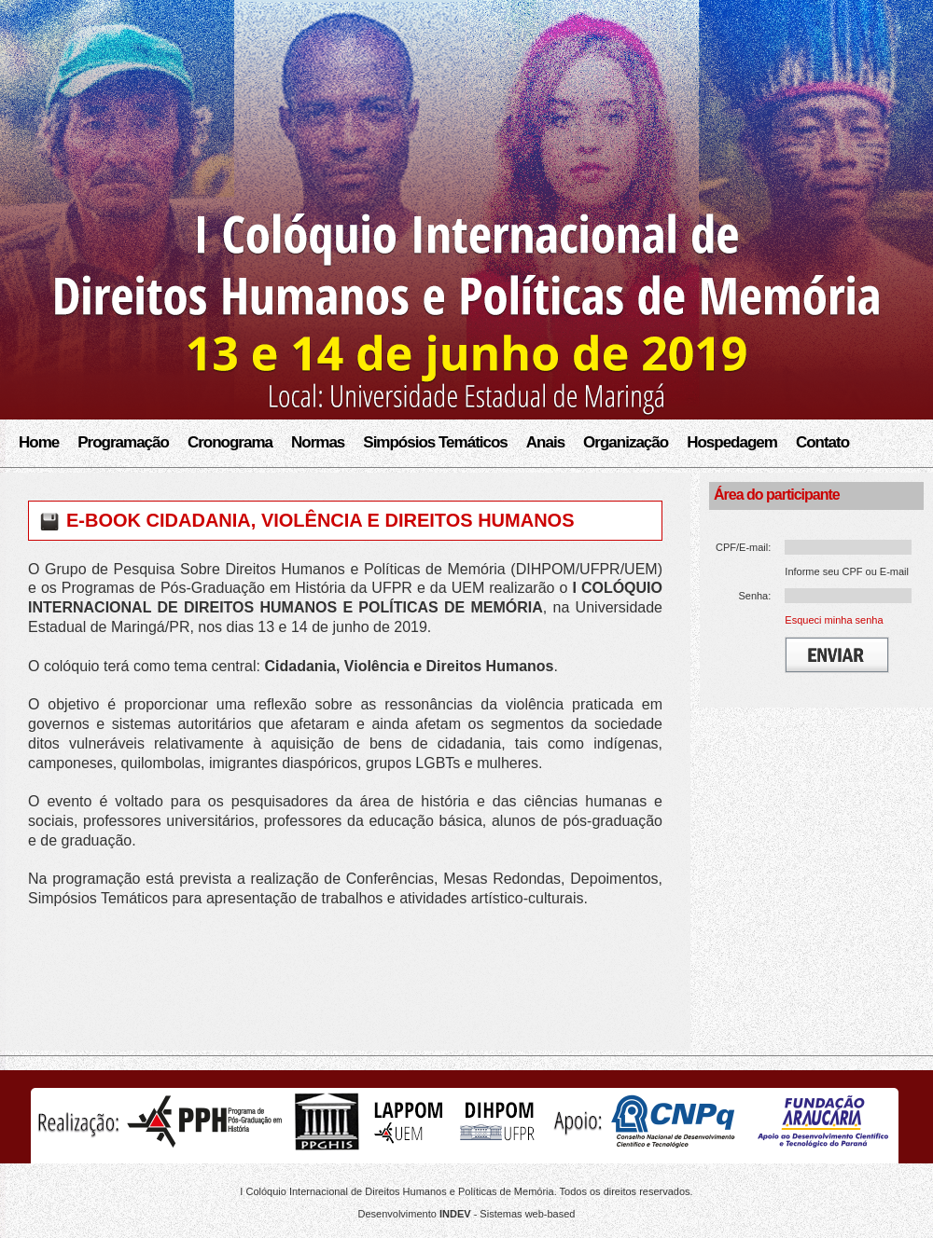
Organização (625, 442)
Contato (822, 442)
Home (39, 442)
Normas (317, 442)
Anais (545, 442)
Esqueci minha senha (834, 620)
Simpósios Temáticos (435, 442)
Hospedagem (732, 442)
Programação (123, 442)
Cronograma (230, 442)
